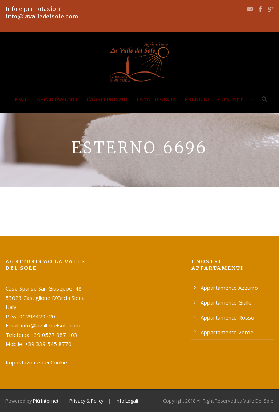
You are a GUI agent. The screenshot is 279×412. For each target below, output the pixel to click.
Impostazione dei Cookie (36, 362)
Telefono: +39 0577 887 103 (41, 334)
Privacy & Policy (86, 400)
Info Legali (127, 400)
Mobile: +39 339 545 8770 (38, 343)
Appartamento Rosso (227, 317)
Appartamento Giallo (226, 302)
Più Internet (45, 400)
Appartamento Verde (227, 332)
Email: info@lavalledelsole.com (42, 325)
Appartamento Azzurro (229, 287)
